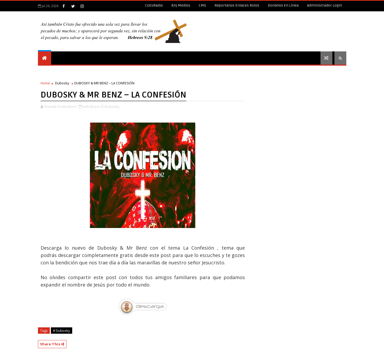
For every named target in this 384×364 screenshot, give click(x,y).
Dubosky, (112, 106)
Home (45, 83)
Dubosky (62, 83)
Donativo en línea (283, 5)
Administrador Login (324, 5)
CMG (202, 5)
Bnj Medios (180, 5)
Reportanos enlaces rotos (237, 5)
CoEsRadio (154, 5)
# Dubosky (61, 330)
